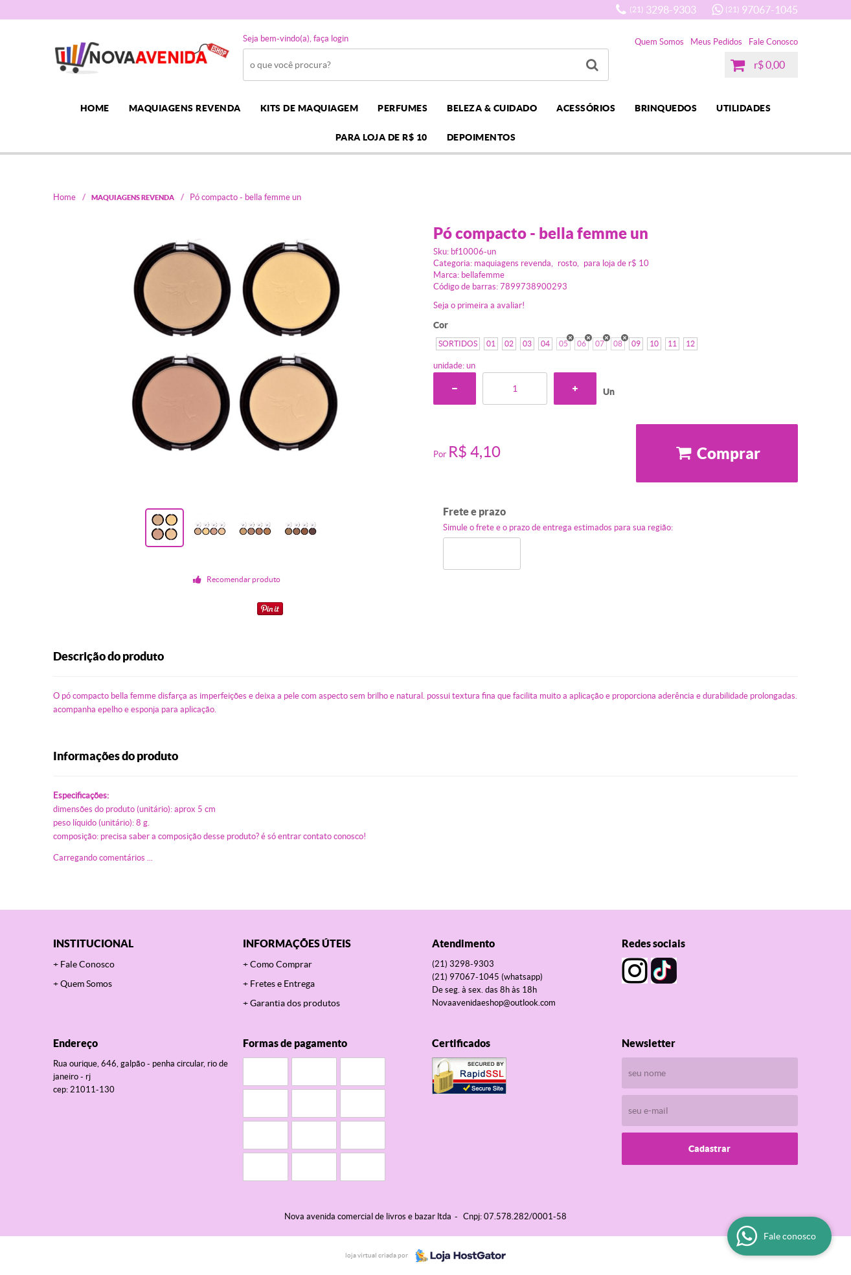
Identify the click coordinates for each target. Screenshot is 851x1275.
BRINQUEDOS (666, 108)
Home (94, 108)
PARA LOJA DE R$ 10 (381, 137)
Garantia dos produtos (295, 1003)
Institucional (93, 943)
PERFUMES (402, 108)
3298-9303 (663, 10)
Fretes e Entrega (282, 983)
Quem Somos (659, 42)
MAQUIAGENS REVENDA (185, 108)
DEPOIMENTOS (481, 137)
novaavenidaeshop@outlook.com (494, 1003)
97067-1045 (761, 10)
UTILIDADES (743, 108)
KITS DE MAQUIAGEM (309, 108)
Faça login (330, 38)
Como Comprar (281, 964)
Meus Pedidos (716, 42)
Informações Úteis (297, 943)
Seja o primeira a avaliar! (479, 305)
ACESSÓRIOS (585, 108)
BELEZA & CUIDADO (492, 108)
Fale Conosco (773, 42)
